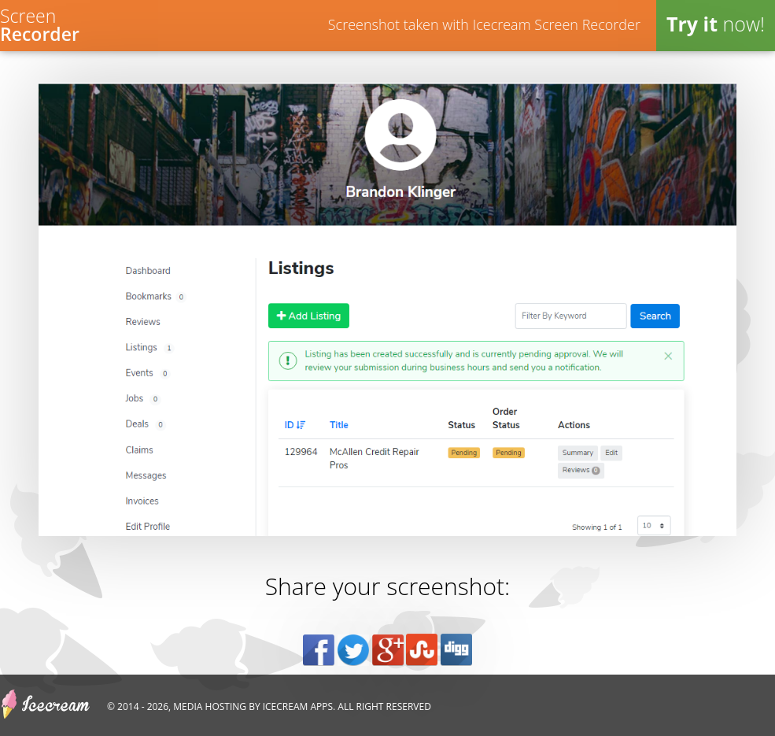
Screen (39, 23)
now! (715, 23)
